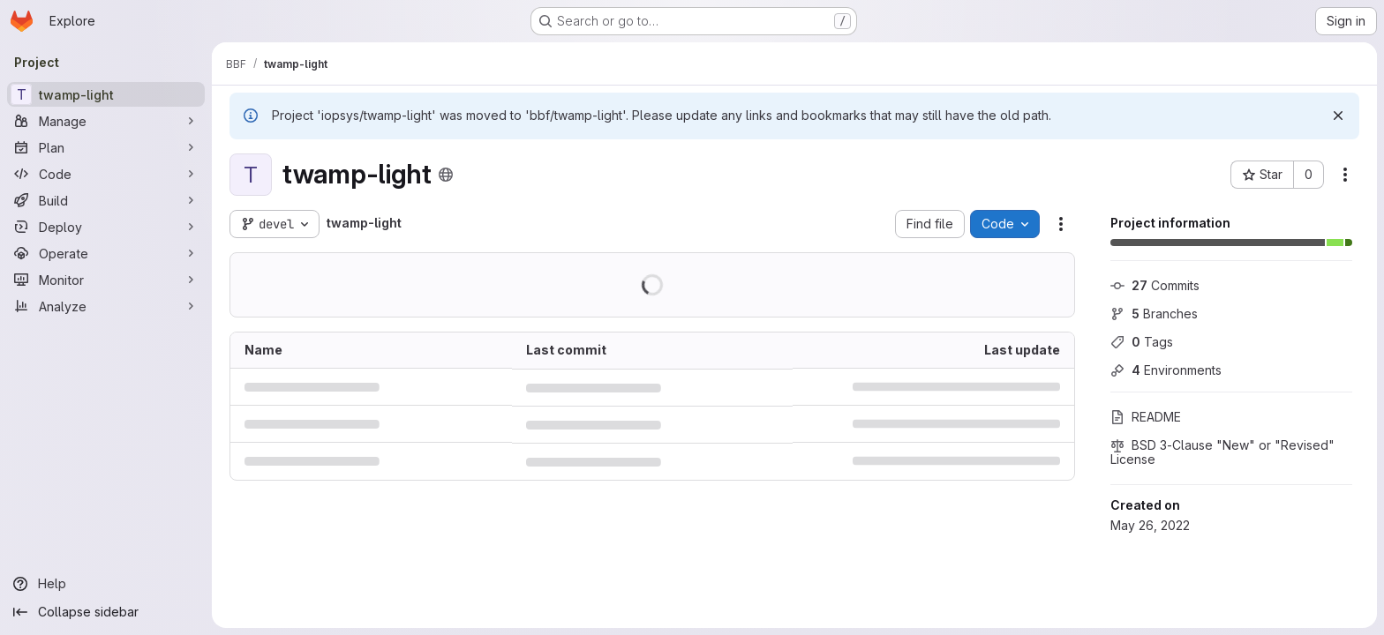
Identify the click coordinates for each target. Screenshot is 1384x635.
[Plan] (106, 147)
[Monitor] (106, 279)
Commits (1155, 285)
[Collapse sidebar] (106, 612)
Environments (1166, 369)
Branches (1154, 313)
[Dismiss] (1338, 115)
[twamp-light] (106, 94)
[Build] (106, 200)
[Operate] (106, 253)
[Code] (106, 173)
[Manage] (106, 120)
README (1145, 416)
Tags (1141, 341)
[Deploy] (106, 226)
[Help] (106, 584)
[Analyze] (106, 306)
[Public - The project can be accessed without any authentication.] (446, 175)
